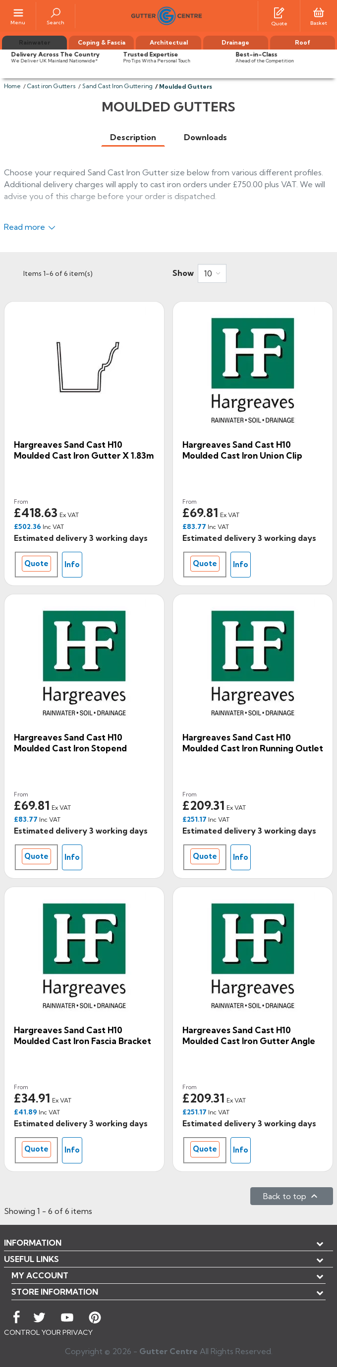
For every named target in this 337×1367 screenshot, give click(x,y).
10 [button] (208, 273)
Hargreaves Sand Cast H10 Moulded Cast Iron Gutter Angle (248, 1035)
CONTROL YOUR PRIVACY (48, 1332)
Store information (54, 1292)
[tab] (133, 137)
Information (32, 1243)
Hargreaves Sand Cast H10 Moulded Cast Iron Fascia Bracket (82, 1035)
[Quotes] (279, 12)
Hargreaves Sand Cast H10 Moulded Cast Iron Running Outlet (252, 742)
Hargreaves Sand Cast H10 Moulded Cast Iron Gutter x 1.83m (84, 450)
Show (183, 273)
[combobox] (212, 273)
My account (39, 1275)
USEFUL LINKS (31, 1259)
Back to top (291, 1196)
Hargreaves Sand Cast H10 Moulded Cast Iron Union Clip (242, 450)
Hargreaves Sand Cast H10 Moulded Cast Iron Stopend (70, 742)
